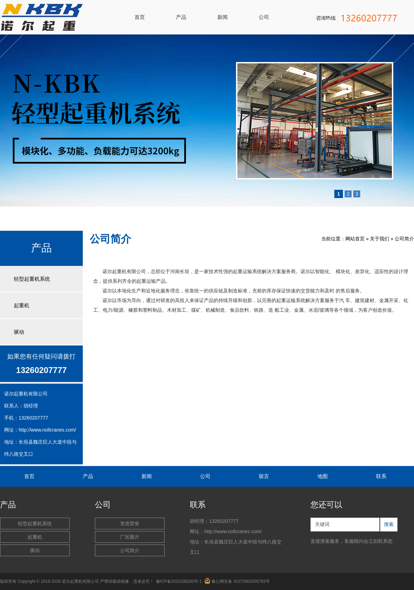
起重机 (21, 305)
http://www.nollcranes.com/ (47, 430)
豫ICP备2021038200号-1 (179, 581)
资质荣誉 (129, 523)
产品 (181, 17)
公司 (264, 17)
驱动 (19, 332)
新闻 (222, 17)
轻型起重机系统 (32, 279)
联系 (381, 476)
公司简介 (404, 238)
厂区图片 (129, 537)
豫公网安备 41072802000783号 (237, 581)
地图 (322, 476)
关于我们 (379, 238)
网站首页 (355, 238)
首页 (140, 17)
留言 (264, 476)
